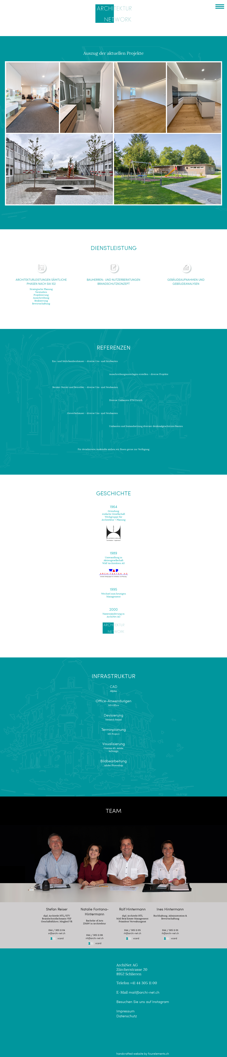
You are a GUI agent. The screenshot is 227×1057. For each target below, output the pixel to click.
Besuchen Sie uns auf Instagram (142, 1001)
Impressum (125, 1010)
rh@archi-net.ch (132, 933)
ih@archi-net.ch (170, 933)
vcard (56, 938)
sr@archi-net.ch (56, 933)
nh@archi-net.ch (95, 938)
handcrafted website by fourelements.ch (142, 1054)
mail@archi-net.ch (144, 992)
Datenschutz (126, 1015)
